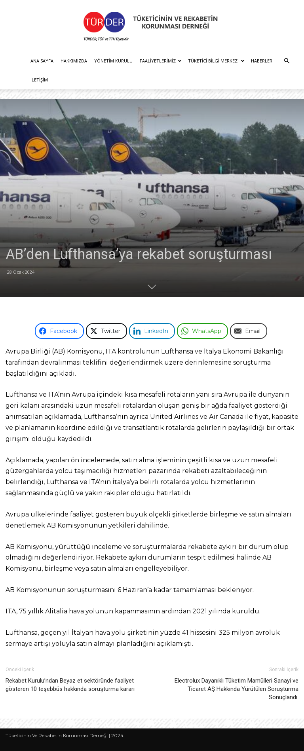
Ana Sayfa (41, 61)
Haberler (261, 61)
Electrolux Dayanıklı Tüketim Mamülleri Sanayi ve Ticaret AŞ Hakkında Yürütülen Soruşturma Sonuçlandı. (236, 689)
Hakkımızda (74, 61)
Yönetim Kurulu (113, 61)
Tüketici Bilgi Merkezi (216, 61)
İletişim (39, 80)
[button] (286, 61)
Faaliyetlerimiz (161, 61)
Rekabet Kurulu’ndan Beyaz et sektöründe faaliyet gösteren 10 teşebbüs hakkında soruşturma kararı (70, 684)
